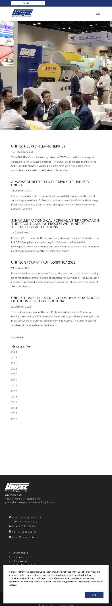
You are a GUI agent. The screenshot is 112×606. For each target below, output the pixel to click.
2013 (14, 413)
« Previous (17, 336)
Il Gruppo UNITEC (23, 556)
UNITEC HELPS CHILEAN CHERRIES (38, 146)
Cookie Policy (87, 578)
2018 (14, 385)
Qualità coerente (22, 561)
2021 (14, 368)
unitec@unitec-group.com (26, 536)
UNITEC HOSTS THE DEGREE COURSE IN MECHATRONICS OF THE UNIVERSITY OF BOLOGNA (55, 299)
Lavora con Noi (21, 552)
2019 (14, 379)
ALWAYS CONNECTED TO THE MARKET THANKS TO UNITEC (50, 183)
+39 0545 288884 (26, 526)
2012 (14, 418)
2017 (14, 390)
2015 (14, 402)
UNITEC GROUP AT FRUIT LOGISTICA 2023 (43, 262)
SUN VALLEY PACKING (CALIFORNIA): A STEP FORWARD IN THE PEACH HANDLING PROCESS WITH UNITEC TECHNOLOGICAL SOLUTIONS (55, 223)
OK (94, 595)
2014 (14, 407)
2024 (14, 351)
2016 (14, 396)
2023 (14, 357)
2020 (14, 374)
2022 (14, 362)
